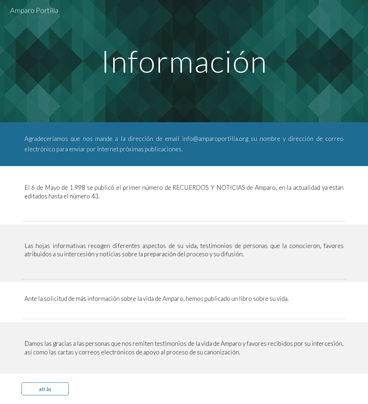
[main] (184, 61)
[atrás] (45, 389)
